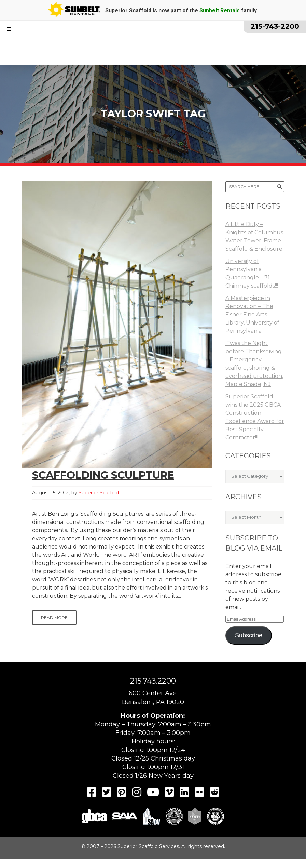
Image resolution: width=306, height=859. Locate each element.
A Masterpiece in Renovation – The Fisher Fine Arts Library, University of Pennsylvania (252, 314)
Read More (54, 617)
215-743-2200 (275, 26)
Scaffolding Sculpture (103, 475)
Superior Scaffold (99, 493)
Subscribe (248, 635)
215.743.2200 (153, 681)
